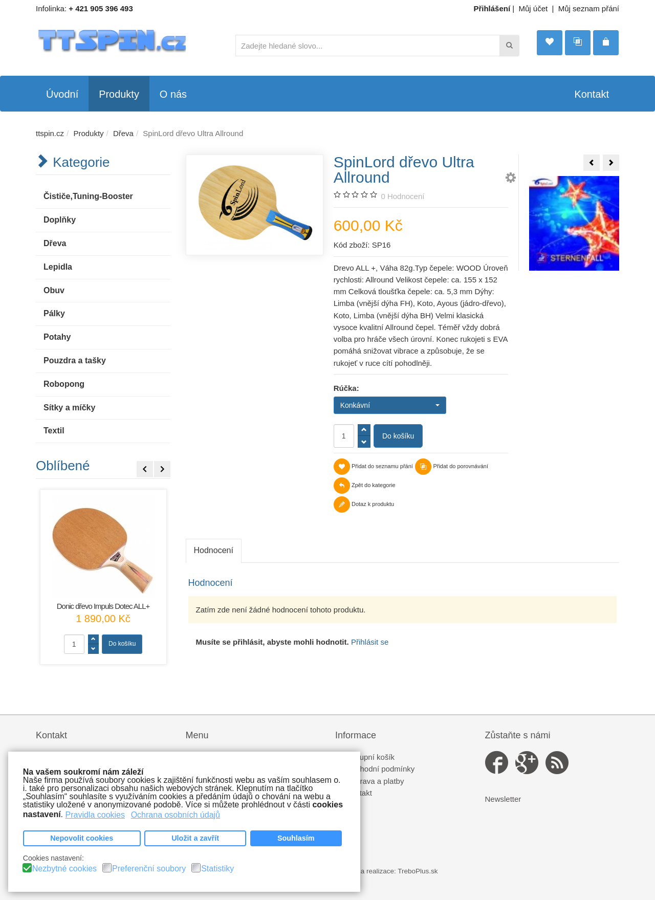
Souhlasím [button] (296, 838)
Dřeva (123, 133)
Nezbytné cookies (64, 869)
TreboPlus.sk (418, 871)
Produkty (88, 133)
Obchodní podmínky (380, 768)
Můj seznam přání (588, 8)
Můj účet (533, 8)
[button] (511, 179)
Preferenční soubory (149, 869)
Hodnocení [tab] (213, 550)
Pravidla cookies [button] (95, 814)
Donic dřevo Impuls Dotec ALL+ (103, 606)
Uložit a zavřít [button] (195, 838)
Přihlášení (491, 8)
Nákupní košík (370, 757)
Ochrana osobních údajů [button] (175, 814)
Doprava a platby (375, 781)
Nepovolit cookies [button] (81, 838)
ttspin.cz (50, 133)
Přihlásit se (369, 642)
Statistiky (217, 869)
